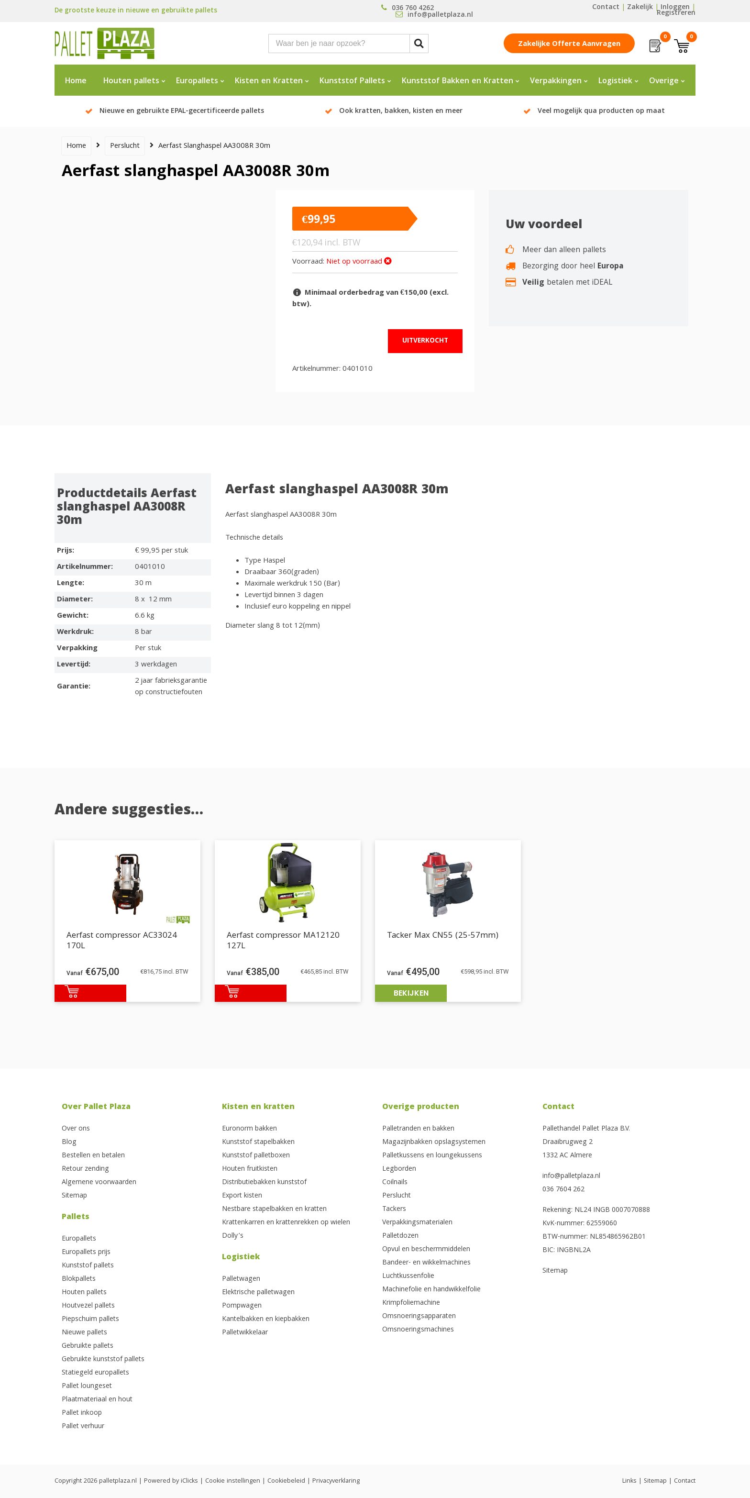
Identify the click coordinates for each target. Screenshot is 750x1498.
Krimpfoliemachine (411, 1303)
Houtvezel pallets (88, 1306)
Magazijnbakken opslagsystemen (433, 1142)
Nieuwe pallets (84, 1333)
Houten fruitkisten (249, 1169)
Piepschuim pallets (90, 1319)
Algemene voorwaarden (99, 1182)
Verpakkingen (556, 81)
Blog (69, 1142)
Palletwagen (241, 1279)
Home (76, 81)
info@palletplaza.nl (571, 1176)
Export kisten (242, 1196)
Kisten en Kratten (269, 81)
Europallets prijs (86, 1252)
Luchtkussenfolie (408, 1276)
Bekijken (411, 993)
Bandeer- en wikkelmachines (426, 1263)
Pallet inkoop (82, 1413)
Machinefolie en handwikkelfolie (431, 1290)
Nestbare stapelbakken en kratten (274, 1209)
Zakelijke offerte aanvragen (569, 44)
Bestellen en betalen (93, 1156)
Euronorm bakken (249, 1129)
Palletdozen (400, 1236)
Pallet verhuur (83, 1426)
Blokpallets (79, 1279)
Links (629, 1481)
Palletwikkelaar (245, 1333)
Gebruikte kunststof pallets (103, 1359)
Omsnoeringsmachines (418, 1330)
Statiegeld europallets (95, 1373)
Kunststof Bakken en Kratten (457, 81)
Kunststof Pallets (352, 81)
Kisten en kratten (258, 1107)
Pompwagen (242, 1306)
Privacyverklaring (336, 1481)
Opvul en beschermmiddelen (426, 1249)
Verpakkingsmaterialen (417, 1223)
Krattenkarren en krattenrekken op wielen (286, 1223)
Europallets (197, 81)
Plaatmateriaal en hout (97, 1400)
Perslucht (125, 146)
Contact (605, 7)
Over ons (76, 1129)
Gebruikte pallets (87, 1346)
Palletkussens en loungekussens (432, 1156)
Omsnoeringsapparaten (419, 1316)
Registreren (676, 13)
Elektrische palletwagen (258, 1292)
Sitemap (74, 1196)
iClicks (189, 1481)
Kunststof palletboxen (256, 1156)
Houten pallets (131, 81)
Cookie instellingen (232, 1481)
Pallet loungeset (87, 1386)
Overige (664, 81)
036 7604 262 (563, 1190)
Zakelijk (640, 7)
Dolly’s (232, 1236)
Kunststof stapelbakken (258, 1142)
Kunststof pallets (88, 1266)
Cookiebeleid (286, 1481)
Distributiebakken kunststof (264, 1182)
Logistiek (615, 81)
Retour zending (85, 1169)
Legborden (399, 1169)
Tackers (394, 1209)
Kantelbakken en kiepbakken (265, 1319)
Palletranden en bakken (418, 1129)
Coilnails (395, 1182)
